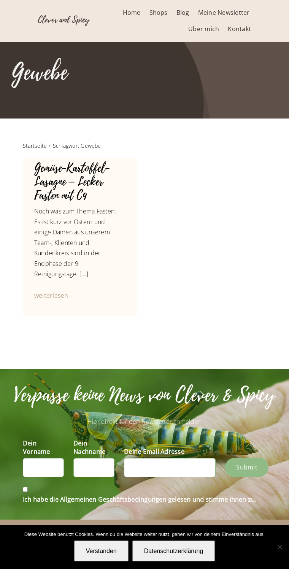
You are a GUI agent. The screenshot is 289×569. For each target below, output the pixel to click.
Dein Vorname (36, 447)
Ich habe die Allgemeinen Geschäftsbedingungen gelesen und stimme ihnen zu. (140, 499)
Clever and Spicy (63, 20)
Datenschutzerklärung (173, 551)
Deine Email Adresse (154, 451)
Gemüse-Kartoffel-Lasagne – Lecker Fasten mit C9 (72, 182)
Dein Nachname (89, 447)
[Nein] (279, 547)
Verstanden (101, 551)
